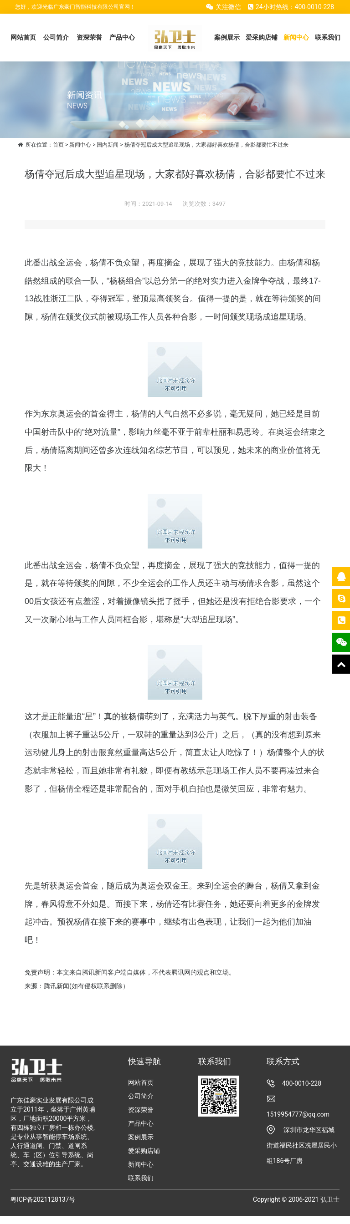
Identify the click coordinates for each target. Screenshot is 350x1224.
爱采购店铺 (262, 37)
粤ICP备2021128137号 (42, 1199)
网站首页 (23, 37)
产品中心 (122, 37)
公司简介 (56, 37)
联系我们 (327, 37)
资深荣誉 (89, 37)
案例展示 (227, 37)
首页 (58, 145)
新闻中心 (296, 37)
